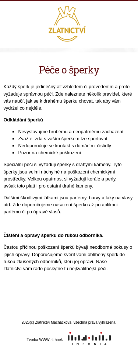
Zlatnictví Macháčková (69, 24)
